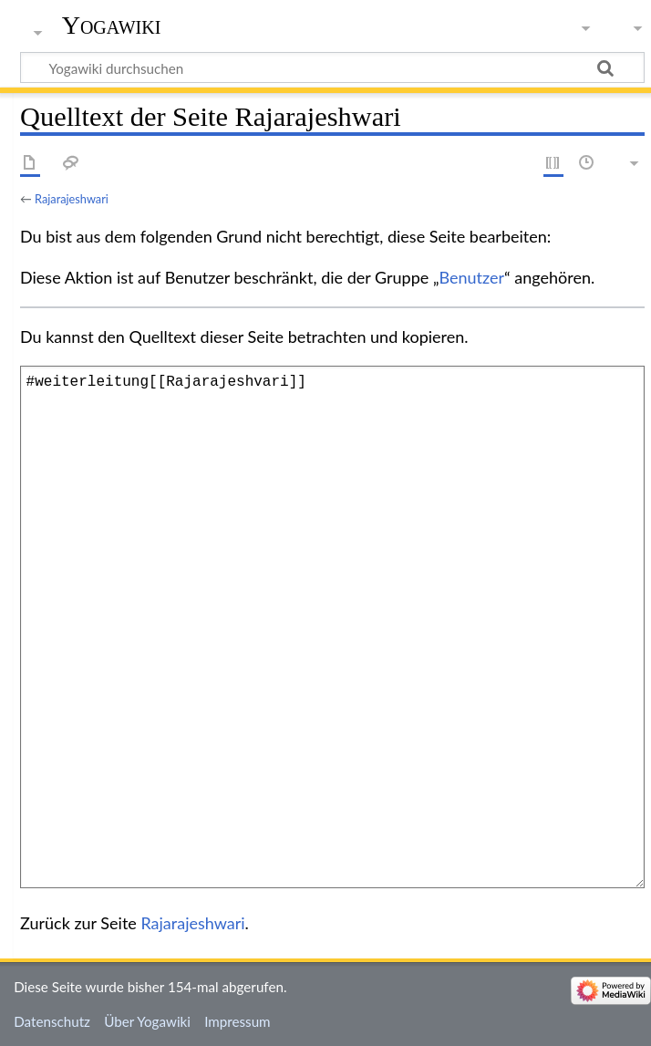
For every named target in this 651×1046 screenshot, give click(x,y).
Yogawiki (111, 25)
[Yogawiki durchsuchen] (332, 67)
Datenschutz (52, 1021)
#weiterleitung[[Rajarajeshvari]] (332, 627)
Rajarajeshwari (71, 199)
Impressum (237, 1021)
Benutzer (472, 277)
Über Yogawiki (147, 1021)
